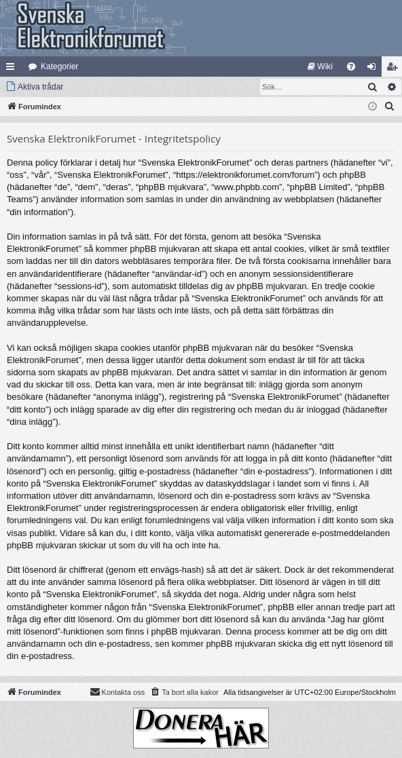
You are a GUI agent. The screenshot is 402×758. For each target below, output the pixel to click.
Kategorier (59, 66)
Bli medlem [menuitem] (395, 69)
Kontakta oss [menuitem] (117, 691)
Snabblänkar (12, 69)
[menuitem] (320, 66)
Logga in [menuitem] (374, 69)
